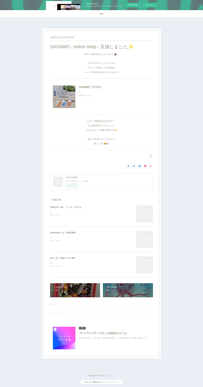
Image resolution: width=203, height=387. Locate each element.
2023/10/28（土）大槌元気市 (63, 232)
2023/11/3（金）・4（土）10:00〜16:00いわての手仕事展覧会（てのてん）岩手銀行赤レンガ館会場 (88, 212)
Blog (101, 14)
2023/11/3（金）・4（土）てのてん (66, 207)
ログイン (150, 5)
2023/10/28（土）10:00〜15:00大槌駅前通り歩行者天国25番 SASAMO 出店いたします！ (84, 238)
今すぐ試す (133, 5)
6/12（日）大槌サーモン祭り (63, 258)
